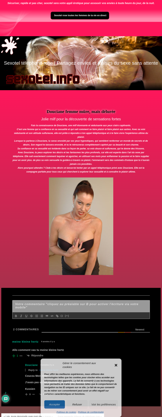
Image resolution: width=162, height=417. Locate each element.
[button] (116, 365)
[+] (67, 315)
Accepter (54, 404)
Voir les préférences (103, 404)
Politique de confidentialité (91, 412)
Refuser (77, 404)
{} (62, 315)
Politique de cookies (66, 412)
